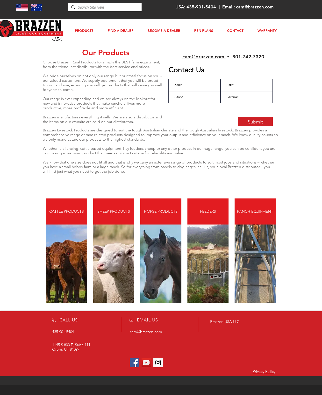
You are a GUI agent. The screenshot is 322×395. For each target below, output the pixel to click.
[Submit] (255, 122)
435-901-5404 (201, 7)
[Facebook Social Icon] (134, 362)
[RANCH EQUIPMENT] (255, 211)
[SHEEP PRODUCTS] (113, 211)
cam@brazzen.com (255, 7)
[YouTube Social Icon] (146, 362)
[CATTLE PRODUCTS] (66, 211)
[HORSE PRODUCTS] (160, 211)
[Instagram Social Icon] (158, 362)
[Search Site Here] (104, 7)
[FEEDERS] (208, 211)
